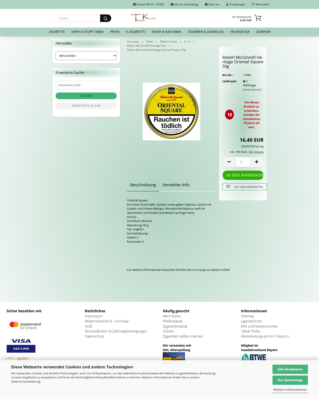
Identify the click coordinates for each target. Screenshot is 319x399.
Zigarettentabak (175, 328)
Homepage (199, 273)
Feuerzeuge (240, 31)
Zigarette (57, 31)
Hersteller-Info (176, 187)
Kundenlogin (235, 4)
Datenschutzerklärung (25, 381)
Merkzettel (260, 4)
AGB (88, 328)
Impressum (94, 318)
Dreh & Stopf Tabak (88, 31)
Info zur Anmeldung (184, 4)
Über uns (212, 4)
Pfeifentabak (173, 323)
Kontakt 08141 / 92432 (148, 4)
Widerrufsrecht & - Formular (107, 323)
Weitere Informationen (290, 389)
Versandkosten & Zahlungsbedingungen (116, 334)
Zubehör (263, 31)
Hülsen (168, 334)
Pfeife (115, 31)
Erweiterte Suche (86, 108)
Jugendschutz (251, 323)
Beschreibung (143, 187)
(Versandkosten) (252, 92)
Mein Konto (172, 318)
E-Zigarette (135, 31)
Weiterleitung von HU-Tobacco (265, 339)
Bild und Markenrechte (259, 328)
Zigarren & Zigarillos (206, 31)
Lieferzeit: (229, 84)
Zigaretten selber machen (183, 339)
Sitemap (247, 318)
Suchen (86, 98)
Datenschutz (94, 339)
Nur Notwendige (290, 380)
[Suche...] (105, 18)
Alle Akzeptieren (290, 369)
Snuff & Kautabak (166, 31)
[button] (229, 165)
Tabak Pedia (250, 334)
